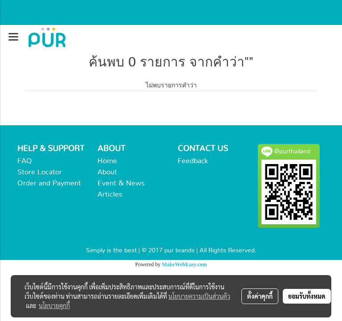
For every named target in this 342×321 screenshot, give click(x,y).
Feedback (193, 161)
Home (107, 161)
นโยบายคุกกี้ (54, 305)
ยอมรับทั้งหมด (307, 296)
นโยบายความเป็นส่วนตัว (199, 296)
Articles (110, 194)
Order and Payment (49, 183)
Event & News (121, 183)
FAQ (24, 161)
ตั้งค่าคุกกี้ (260, 296)
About (107, 172)
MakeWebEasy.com (184, 264)
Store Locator (39, 172)
